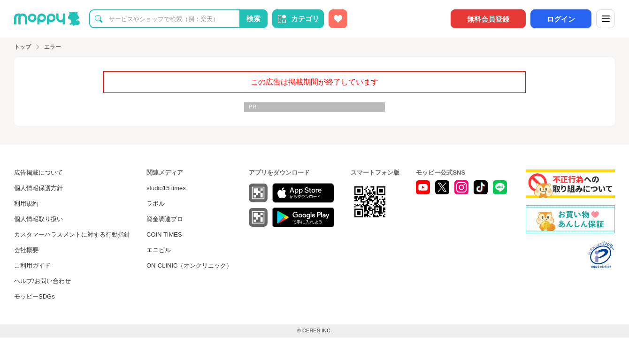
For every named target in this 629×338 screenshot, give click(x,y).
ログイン (561, 19)
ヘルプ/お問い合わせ (42, 280)
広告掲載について (38, 172)
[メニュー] (605, 18)
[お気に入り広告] (338, 18)
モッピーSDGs (34, 296)
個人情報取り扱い (38, 219)
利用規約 (26, 203)
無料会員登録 (488, 19)
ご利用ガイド (32, 265)
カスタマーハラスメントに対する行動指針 (72, 234)
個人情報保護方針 (38, 188)
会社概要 (26, 250)
